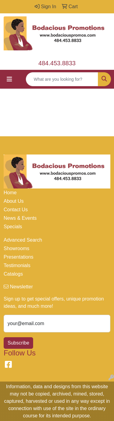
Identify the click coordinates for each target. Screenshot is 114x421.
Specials (13, 226)
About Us (14, 201)
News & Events (20, 218)
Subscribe (18, 342)
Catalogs (13, 274)
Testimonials (17, 265)
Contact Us (16, 209)
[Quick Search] (62, 79)
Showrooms (16, 248)
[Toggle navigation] (9, 79)
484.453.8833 (56, 63)
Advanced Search (23, 240)
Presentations (18, 257)
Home (10, 192)
